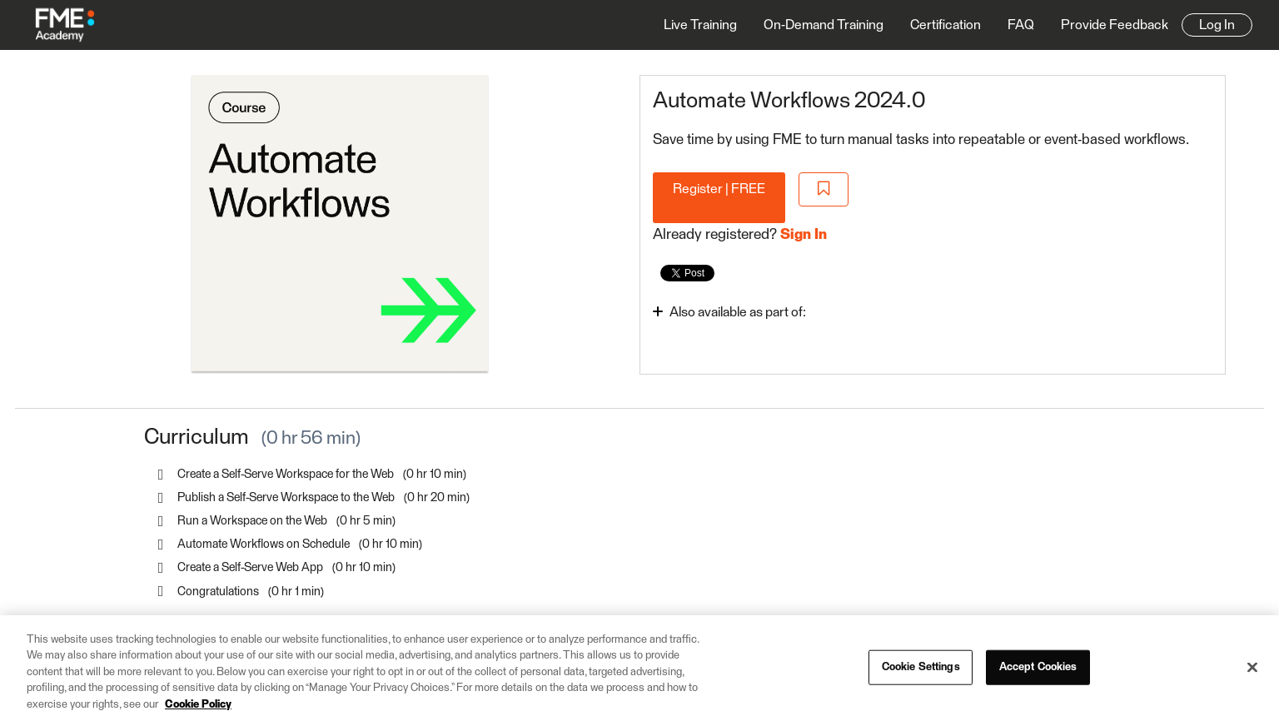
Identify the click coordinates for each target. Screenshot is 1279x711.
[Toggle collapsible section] (803, 311)
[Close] (1252, 674)
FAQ (1021, 25)
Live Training (700, 25)
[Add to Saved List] (824, 189)
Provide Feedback (1114, 25)
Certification (945, 25)
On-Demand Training (823, 25)
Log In (1217, 25)
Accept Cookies (1038, 674)
